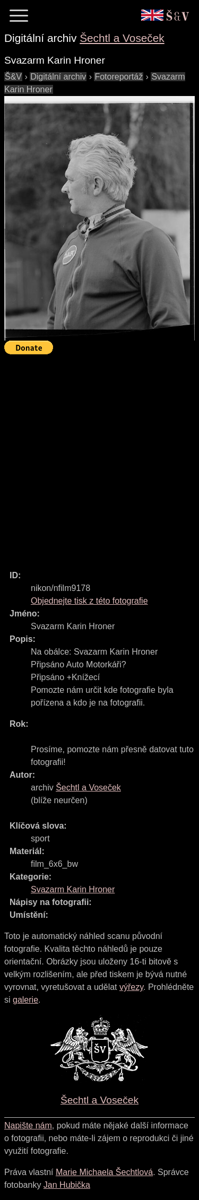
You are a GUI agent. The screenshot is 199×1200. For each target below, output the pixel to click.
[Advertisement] (99, 457)
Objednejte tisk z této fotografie (89, 600)
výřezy (131, 987)
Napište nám (28, 1125)
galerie (25, 999)
